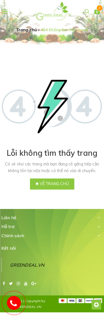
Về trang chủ (52, 183)
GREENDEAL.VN (27, 265)
